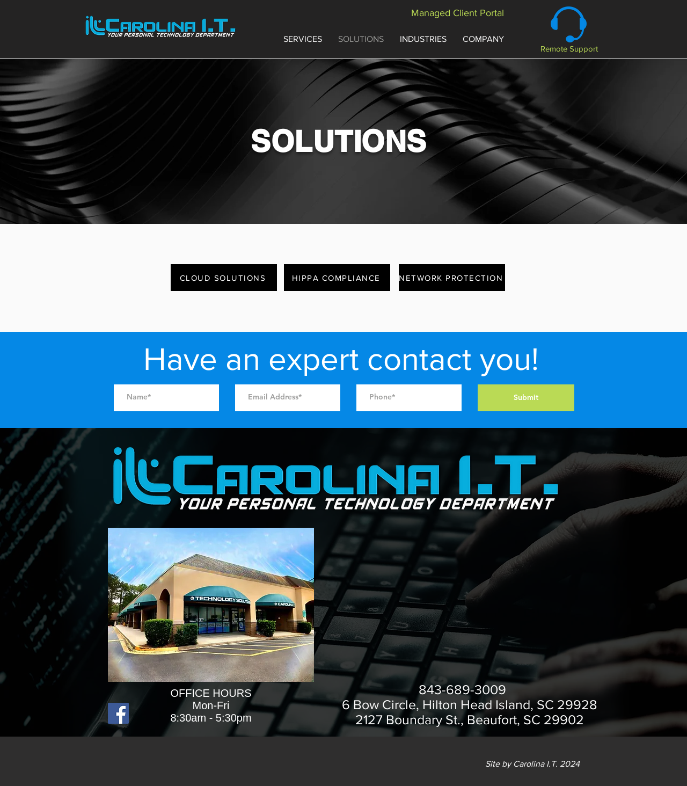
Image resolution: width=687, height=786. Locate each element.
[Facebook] (118, 713)
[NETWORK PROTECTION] (452, 277)
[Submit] (526, 397)
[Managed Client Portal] (457, 13)
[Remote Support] (569, 48)
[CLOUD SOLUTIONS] (224, 277)
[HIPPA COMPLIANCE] (337, 277)
